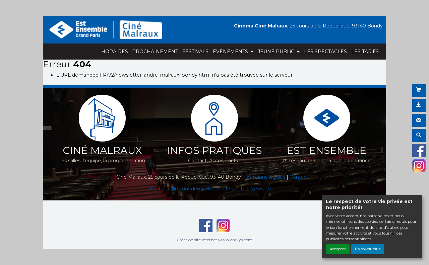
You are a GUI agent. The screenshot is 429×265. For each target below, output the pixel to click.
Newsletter (263, 189)
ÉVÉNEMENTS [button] (231, 52)
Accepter (337, 249)
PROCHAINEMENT (155, 52)
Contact (299, 177)
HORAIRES (114, 52)
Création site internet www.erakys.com (214, 239)
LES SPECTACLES (325, 52)
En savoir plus (367, 249)
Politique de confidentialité (181, 189)
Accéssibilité (231, 189)
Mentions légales (265, 177)
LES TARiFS (365, 52)
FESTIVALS (195, 52)
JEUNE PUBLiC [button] (277, 52)
